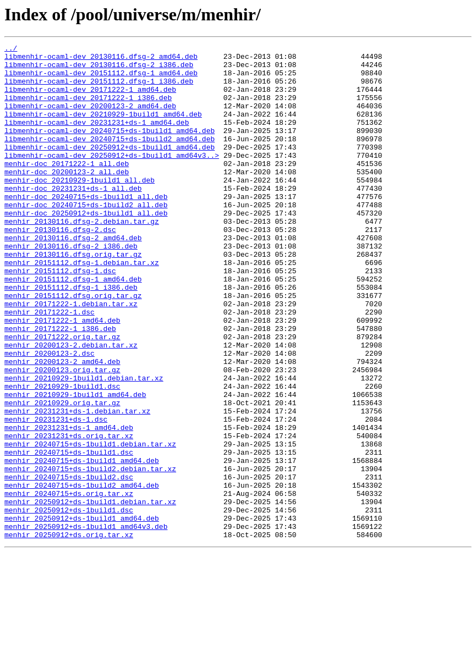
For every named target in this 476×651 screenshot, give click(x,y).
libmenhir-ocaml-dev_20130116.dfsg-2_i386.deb (98, 69)
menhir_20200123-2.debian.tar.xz (71, 406)
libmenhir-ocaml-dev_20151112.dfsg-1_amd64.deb (101, 79)
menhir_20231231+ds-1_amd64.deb (68, 505)
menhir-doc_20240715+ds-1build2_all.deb (85, 237)
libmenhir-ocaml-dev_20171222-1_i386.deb (88, 109)
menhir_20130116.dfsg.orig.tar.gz (73, 297)
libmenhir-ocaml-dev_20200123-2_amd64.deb (90, 119)
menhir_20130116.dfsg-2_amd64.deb (73, 277)
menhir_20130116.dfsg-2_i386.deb (71, 287)
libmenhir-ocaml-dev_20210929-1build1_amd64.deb (103, 129)
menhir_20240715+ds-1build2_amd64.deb (81, 574)
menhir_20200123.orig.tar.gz (62, 435)
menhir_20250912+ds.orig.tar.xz (68, 633)
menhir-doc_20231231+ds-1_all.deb (73, 218)
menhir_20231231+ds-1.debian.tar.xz (77, 485)
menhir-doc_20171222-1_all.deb (66, 188)
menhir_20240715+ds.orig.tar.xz (68, 584)
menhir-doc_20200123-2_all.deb (66, 198)
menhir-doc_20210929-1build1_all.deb (79, 208)
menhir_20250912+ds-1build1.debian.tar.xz (90, 594)
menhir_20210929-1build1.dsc (62, 455)
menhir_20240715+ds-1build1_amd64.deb (81, 544)
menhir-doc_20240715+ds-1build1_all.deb (85, 228)
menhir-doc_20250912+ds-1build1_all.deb (85, 247)
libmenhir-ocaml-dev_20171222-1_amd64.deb (90, 99)
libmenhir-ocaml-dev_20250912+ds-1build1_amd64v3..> (111, 178)
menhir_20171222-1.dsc (49, 366)
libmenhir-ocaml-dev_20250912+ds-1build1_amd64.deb (109, 168)
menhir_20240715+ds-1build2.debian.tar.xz (90, 554)
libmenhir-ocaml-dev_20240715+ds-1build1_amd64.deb (109, 148)
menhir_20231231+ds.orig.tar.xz (68, 515)
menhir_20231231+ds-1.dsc (55, 495)
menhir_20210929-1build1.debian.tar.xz (83, 445)
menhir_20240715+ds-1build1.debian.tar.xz (90, 524)
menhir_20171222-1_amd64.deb (62, 376)
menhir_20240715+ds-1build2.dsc (68, 564)
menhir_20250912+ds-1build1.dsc (68, 604)
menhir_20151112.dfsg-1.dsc (60, 317)
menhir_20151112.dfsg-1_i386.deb (71, 336)
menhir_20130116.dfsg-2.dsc (60, 267)
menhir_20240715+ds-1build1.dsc (68, 534)
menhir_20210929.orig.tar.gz (62, 475)
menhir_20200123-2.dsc (49, 416)
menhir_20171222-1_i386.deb (60, 386)
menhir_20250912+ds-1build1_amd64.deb (81, 614)
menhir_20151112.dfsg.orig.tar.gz (73, 346)
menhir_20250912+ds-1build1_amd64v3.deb (85, 623)
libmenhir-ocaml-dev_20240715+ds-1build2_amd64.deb (109, 158)
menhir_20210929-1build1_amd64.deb (75, 465)
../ (10, 49)
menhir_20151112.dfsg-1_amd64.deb (73, 327)
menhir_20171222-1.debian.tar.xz (71, 356)
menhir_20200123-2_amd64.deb (62, 426)
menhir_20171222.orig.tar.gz (62, 396)
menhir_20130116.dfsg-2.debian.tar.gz (81, 257)
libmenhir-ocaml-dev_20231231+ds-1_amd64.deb (96, 139)
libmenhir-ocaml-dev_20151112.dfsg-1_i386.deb (98, 89)
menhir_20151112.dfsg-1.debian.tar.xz (81, 307)
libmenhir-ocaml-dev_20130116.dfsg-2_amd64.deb (101, 59)
